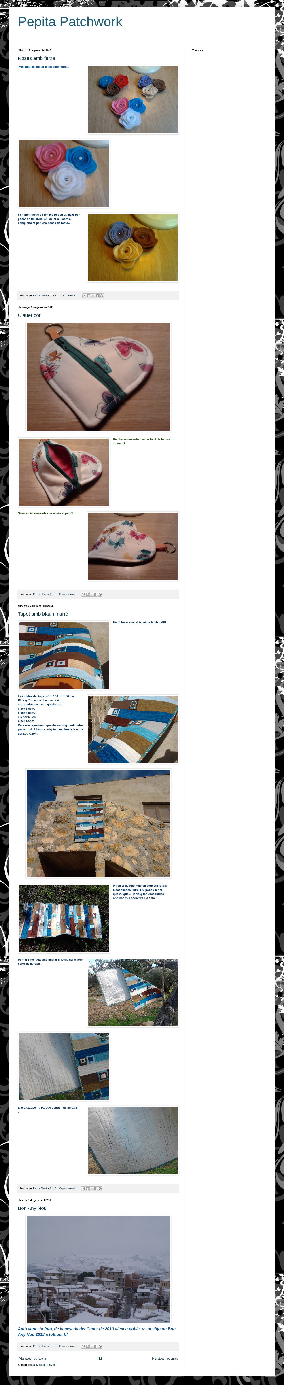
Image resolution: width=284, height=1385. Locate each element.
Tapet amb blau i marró (43, 614)
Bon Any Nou (32, 1208)
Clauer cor (29, 315)
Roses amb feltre (36, 58)
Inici (99, 1358)
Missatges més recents (33, 1358)
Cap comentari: (69, 295)
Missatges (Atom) (46, 1364)
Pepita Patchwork (70, 21)
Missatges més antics (165, 1358)
